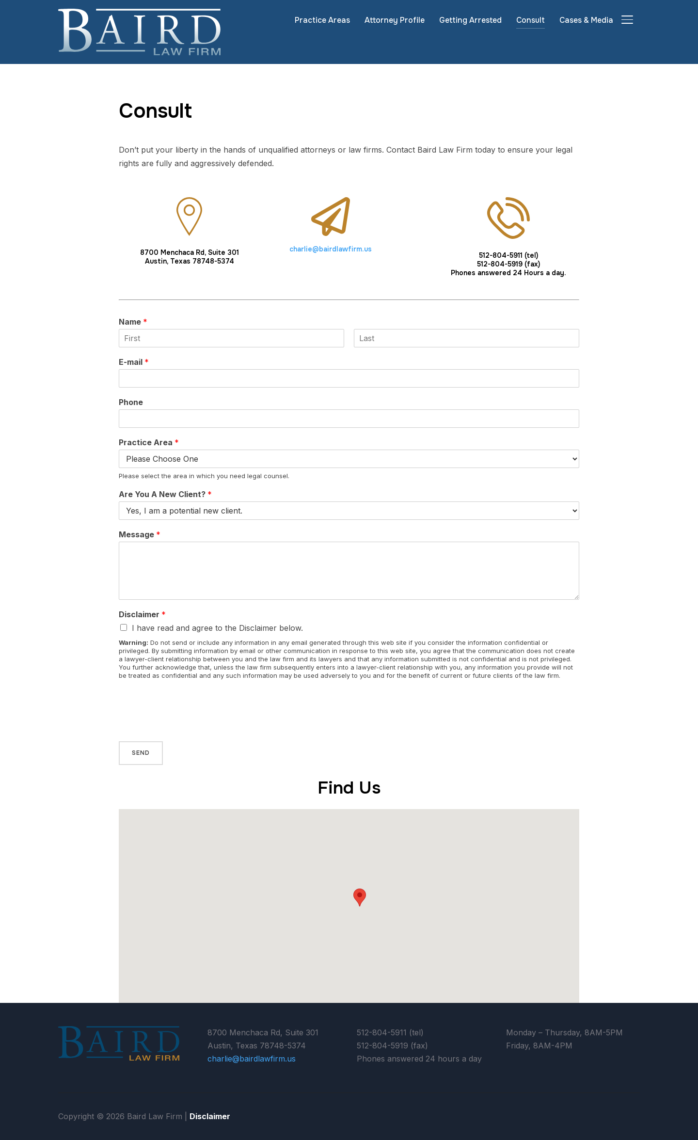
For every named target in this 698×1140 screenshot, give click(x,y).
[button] (359, 897)
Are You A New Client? (165, 494)
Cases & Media (586, 20)
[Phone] (349, 418)
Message (139, 534)
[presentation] (192, 725)
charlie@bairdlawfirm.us (330, 249)
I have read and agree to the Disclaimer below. (217, 628)
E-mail (134, 362)
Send (141, 753)
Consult (530, 20)
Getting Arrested (470, 20)
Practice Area (149, 442)
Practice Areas (322, 20)
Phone (131, 402)
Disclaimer (142, 614)
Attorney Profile (395, 20)
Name (133, 322)
